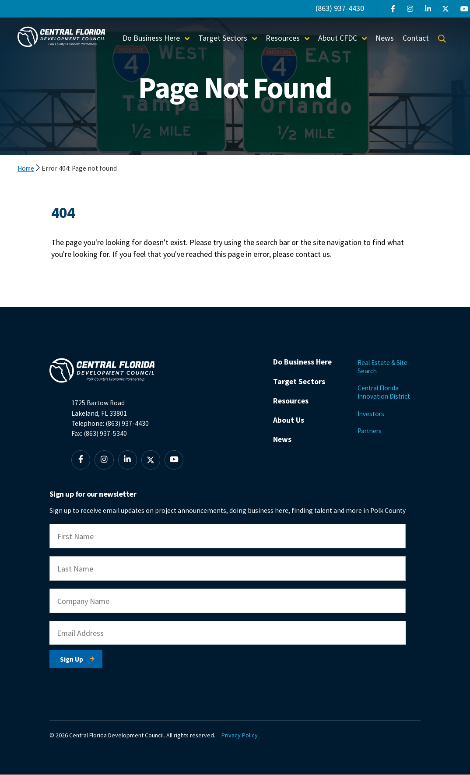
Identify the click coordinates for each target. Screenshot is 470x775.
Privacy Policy (240, 736)
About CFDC (337, 38)
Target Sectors (222, 38)
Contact (416, 38)
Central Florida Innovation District (385, 392)
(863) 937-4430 (340, 8)
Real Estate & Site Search (383, 366)
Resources (283, 38)
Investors (371, 414)
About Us (289, 432)
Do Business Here (151, 38)
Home (26, 168)
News (384, 38)
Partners (370, 431)
